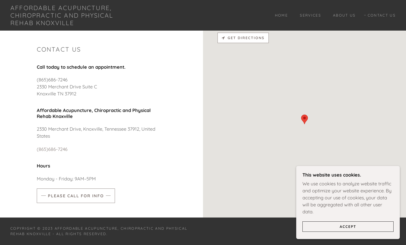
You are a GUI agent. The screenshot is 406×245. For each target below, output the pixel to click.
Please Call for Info (76, 195)
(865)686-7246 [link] (52, 149)
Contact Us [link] (382, 15)
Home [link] (281, 15)
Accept (348, 226)
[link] (64, 23)
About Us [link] (344, 15)
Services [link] (310, 15)
